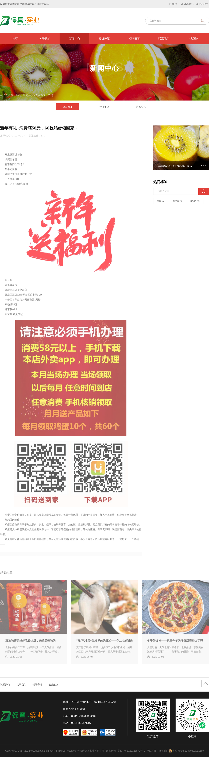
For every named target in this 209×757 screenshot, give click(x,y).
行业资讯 (104, 107)
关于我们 (44, 38)
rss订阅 (163, 750)
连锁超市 (177, 201)
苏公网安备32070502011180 (188, 750)
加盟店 (160, 201)
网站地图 (152, 750)
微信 (174, 4)
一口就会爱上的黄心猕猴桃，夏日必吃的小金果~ (175, 165)
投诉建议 (104, 38)
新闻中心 (74, 38)
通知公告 (141, 107)
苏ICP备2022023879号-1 (131, 750)
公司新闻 (40, 95)
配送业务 (195, 201)
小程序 (188, 4)
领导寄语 (37, 684)
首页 (15, 38)
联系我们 (203, 4)
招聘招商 (134, 38)
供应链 (193, 38)
